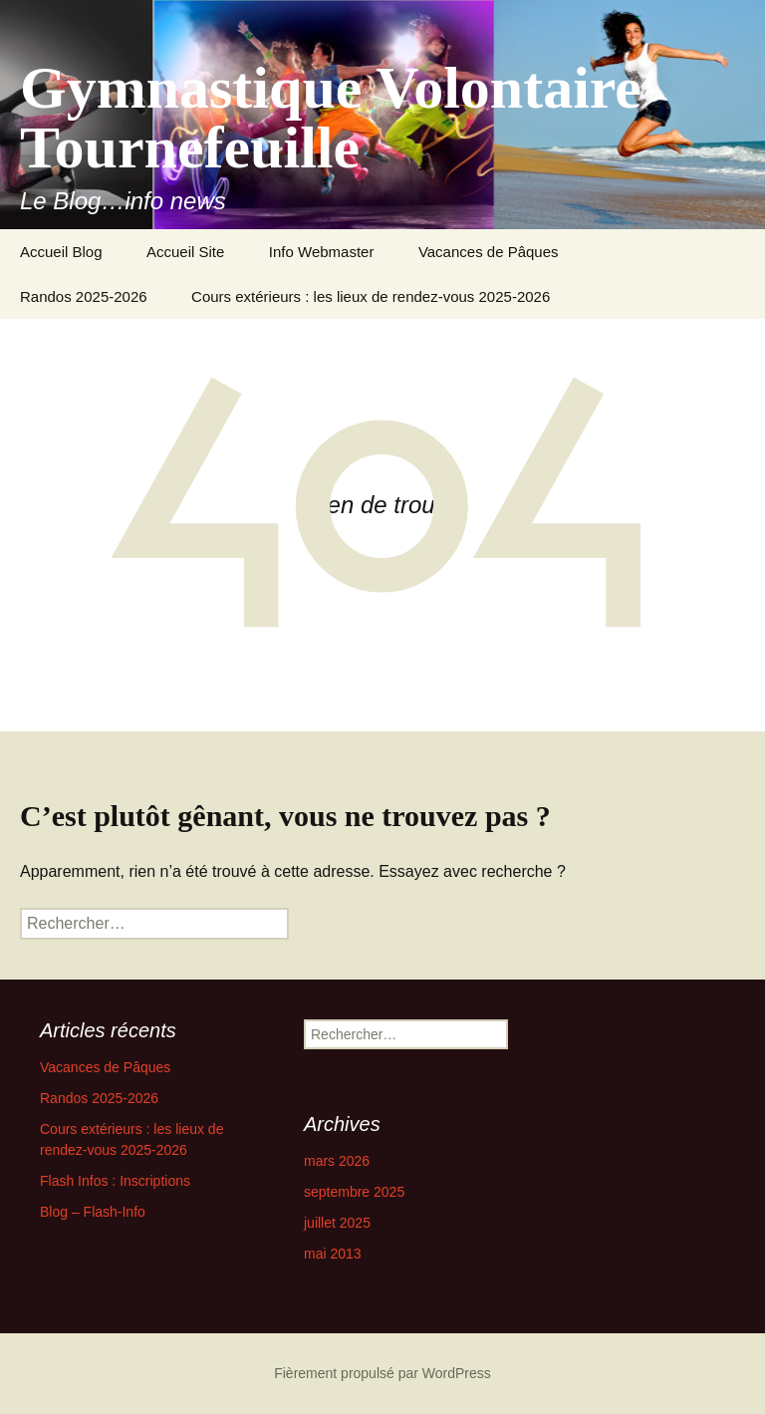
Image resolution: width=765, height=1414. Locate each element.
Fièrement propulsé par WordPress (382, 1373)
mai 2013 (333, 1254)
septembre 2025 (354, 1192)
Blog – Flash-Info (92, 1212)
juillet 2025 (337, 1223)
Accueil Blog (61, 251)
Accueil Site (185, 251)
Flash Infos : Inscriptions (115, 1181)
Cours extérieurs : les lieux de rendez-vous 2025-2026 (370, 296)
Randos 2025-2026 (83, 296)
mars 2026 (337, 1161)
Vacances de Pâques (488, 251)
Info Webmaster (322, 251)
